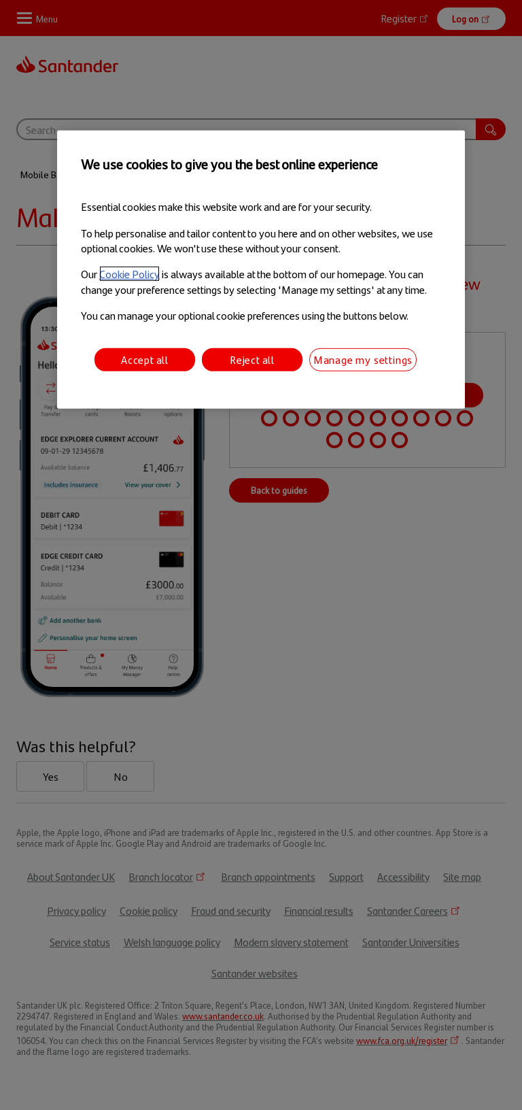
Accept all (145, 359)
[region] (261, 270)
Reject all (252, 359)
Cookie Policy (129, 274)
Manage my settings (363, 359)
